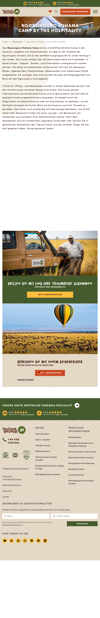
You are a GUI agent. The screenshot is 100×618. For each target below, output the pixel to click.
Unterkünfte (17, 42)
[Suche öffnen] (56, 12)
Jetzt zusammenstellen (50, 295)
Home (5, 42)
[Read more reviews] (51, 3)
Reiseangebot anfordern (75, 12)
